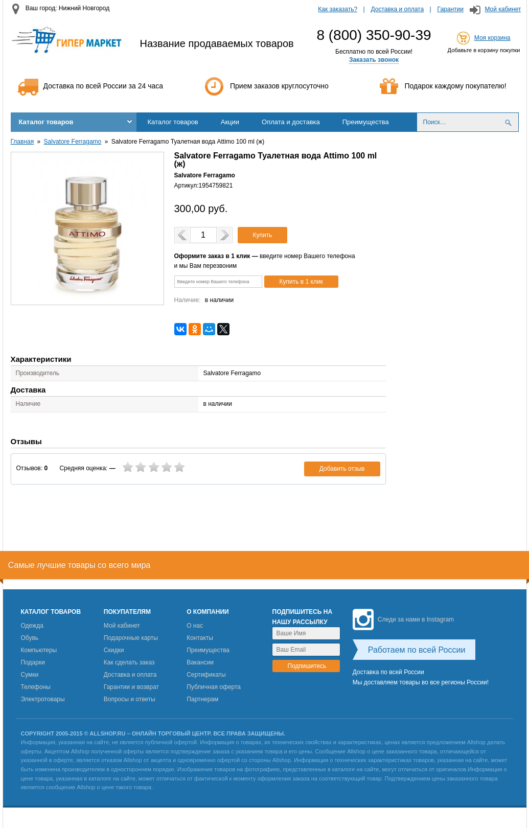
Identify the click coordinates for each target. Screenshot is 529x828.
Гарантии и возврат (131, 687)
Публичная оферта (214, 687)
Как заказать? (337, 9)
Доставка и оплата (397, 9)
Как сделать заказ (129, 662)
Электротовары (43, 699)
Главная (22, 141)
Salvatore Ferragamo (73, 141)
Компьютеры (39, 650)
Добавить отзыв (342, 468)
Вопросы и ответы (129, 699)
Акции (230, 122)
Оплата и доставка (291, 122)
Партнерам (202, 699)
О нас (195, 625)
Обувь (30, 637)
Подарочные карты (131, 637)
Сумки (30, 674)
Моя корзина (492, 37)
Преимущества (365, 122)
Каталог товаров (46, 122)
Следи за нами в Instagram (403, 619)
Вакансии (200, 662)
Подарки (33, 662)
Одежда (32, 625)
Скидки (114, 650)
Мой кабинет (503, 9)
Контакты (200, 637)
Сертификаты (206, 674)
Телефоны (36, 687)
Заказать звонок (374, 59)
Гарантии (451, 9)
